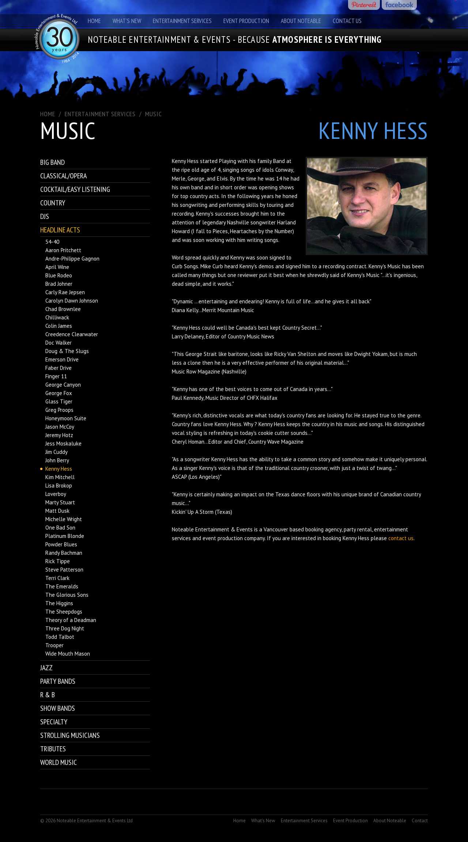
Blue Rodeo (58, 275)
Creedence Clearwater (71, 334)
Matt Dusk (57, 510)
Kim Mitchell (60, 477)
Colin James (58, 325)
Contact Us (347, 21)
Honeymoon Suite (65, 418)
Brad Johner (58, 283)
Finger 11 (56, 376)
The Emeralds (61, 586)
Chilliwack (57, 317)
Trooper (54, 645)
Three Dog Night (64, 628)
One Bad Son (60, 527)
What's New (127, 21)
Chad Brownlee (63, 309)
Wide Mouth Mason (67, 653)
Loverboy (55, 493)
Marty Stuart (60, 502)
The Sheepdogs (63, 611)
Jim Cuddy (56, 451)
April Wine (57, 266)
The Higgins (59, 603)
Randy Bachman (63, 552)
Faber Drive (58, 367)
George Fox (58, 393)
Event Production (246, 21)
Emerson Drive (62, 359)
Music (153, 114)
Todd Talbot (59, 636)
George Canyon (63, 384)
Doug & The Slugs (67, 351)
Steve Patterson (64, 569)
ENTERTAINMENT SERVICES (100, 114)
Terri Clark (57, 577)
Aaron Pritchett (63, 250)
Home (94, 21)
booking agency (323, 529)
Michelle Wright (63, 519)
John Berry (57, 460)
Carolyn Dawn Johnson (71, 300)
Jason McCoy (59, 426)
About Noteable (301, 21)
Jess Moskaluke (63, 443)
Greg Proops (59, 409)
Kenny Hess (58, 468)
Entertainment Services (182, 21)
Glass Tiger (58, 401)
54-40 (52, 241)
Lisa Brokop (58, 485)
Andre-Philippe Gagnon (72, 258)
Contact (420, 821)
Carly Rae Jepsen (65, 292)
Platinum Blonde (64, 535)
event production (223, 538)
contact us (401, 538)
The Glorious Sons (66, 594)
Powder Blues (61, 544)
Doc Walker (58, 342)
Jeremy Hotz (59, 435)
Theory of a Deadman (70, 620)
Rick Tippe (57, 561)
